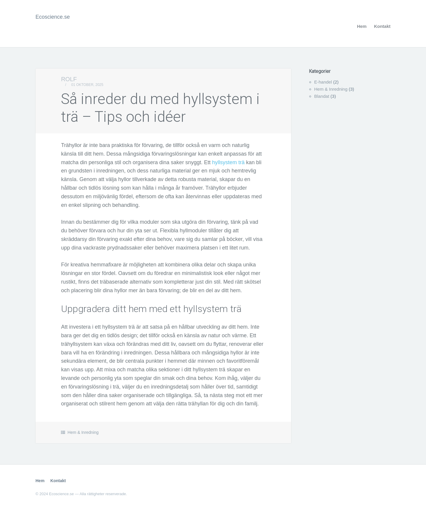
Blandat (321, 96)
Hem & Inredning (83, 432)
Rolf (69, 79)
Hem (362, 26)
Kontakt (382, 26)
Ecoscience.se (53, 17)
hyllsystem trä (228, 162)
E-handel (323, 81)
